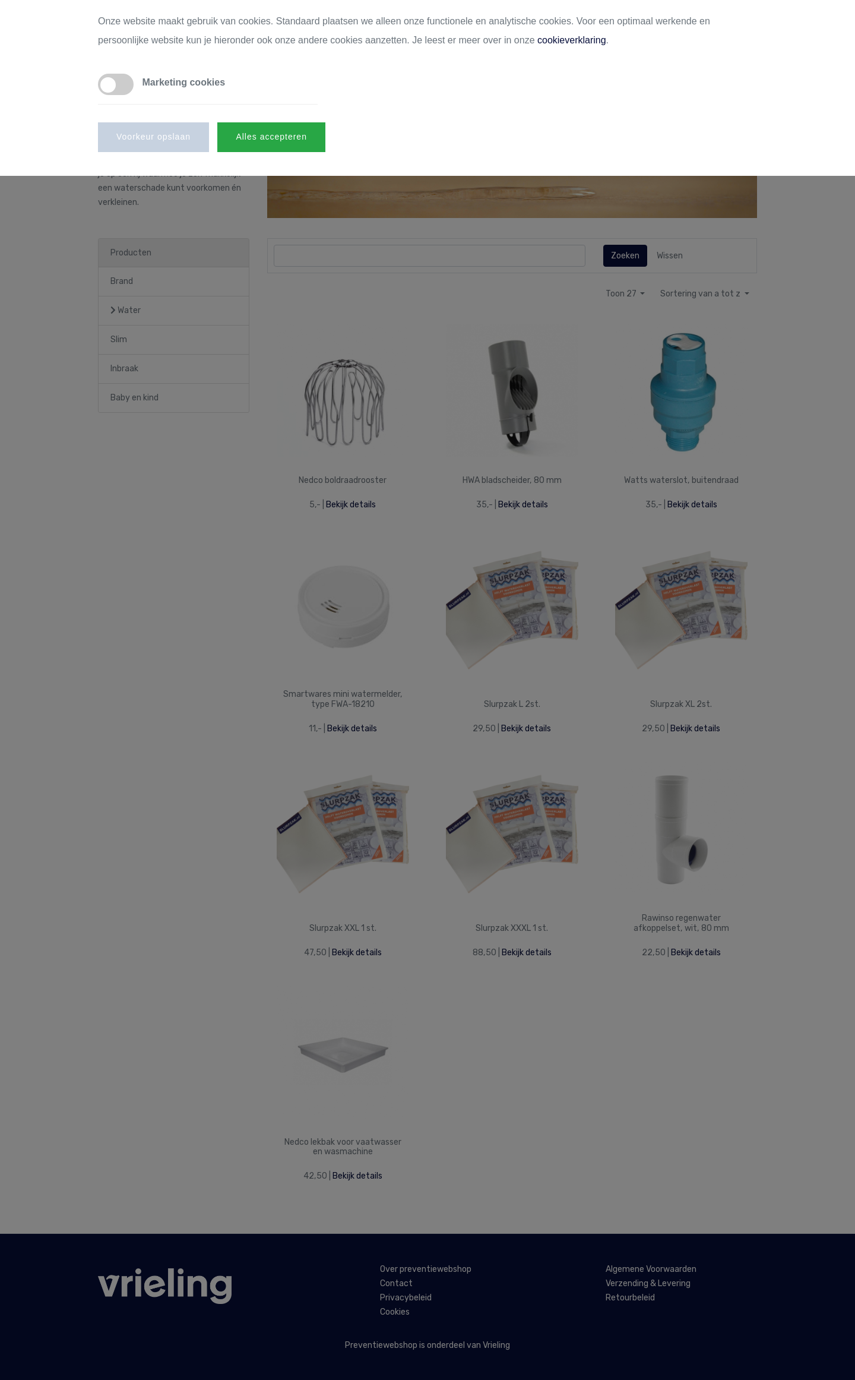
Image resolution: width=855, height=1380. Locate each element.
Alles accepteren (271, 136)
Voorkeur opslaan (153, 136)
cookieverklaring (571, 40)
